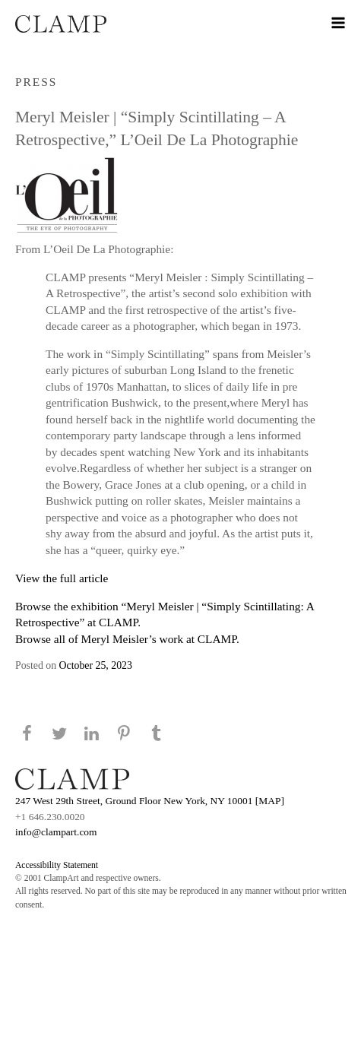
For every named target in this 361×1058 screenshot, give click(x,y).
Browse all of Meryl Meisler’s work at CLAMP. (127, 638)
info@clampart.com (56, 832)
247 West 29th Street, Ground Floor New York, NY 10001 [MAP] (149, 800)
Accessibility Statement (56, 865)
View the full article (61, 578)
